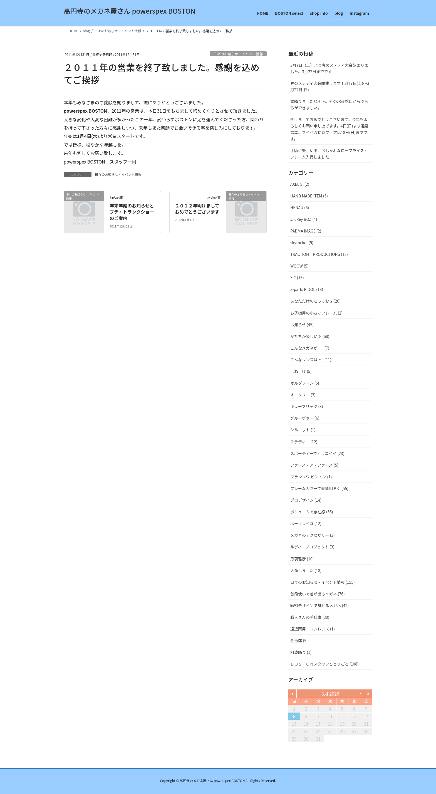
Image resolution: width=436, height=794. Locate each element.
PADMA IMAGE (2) (305, 231)
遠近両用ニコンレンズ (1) (312, 629)
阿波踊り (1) (300, 652)
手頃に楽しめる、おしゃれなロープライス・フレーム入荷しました (329, 154)
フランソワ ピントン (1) (311, 476)
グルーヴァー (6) (304, 418)
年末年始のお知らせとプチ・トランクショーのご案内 (132, 211)
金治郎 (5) (299, 640)
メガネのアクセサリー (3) (312, 535)
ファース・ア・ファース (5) (314, 465)
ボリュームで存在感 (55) (311, 512)
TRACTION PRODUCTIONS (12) (319, 254)
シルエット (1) (302, 429)
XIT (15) (297, 277)
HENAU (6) (299, 207)
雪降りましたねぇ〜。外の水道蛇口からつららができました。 (329, 104)
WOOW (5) (299, 266)
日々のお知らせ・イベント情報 (238, 53)
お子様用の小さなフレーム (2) (316, 313)
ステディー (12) (303, 441)
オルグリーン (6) (304, 383)
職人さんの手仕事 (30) (309, 617)
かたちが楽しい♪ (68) (309, 336)
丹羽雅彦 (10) (302, 559)
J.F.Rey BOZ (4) (303, 219)
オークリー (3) (302, 394)
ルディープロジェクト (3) (312, 547)
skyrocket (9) (301, 242)
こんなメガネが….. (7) (309, 348)
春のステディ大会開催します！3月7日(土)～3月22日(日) (329, 86)
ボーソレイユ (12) (305, 523)
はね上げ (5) (300, 371)
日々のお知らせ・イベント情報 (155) (322, 582)
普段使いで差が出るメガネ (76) (317, 594)
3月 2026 (330, 693)
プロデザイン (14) (305, 500)
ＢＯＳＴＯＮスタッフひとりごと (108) (324, 664)
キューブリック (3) (306, 406)
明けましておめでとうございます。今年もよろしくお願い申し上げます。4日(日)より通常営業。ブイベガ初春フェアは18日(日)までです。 (329, 129)
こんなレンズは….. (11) (310, 359)
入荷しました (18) (305, 570)
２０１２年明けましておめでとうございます (197, 208)
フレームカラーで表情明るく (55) (319, 488)
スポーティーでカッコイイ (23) (317, 453)
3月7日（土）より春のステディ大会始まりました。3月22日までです (329, 68)
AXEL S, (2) (299, 184)
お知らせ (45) (302, 324)
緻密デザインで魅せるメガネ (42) (319, 605)
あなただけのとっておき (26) (315, 301)
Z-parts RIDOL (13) (306, 289)
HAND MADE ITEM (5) (309, 196)
